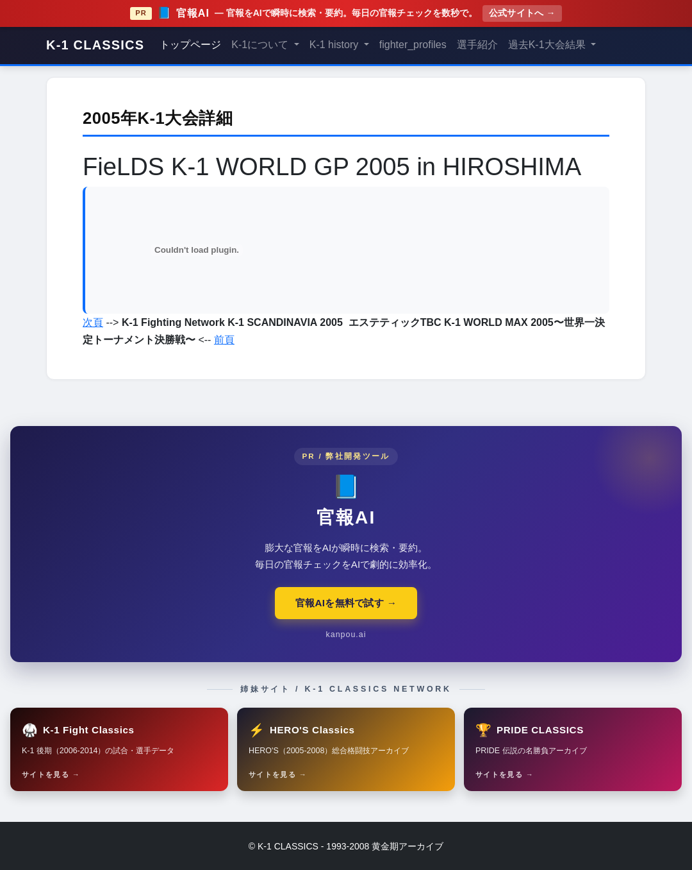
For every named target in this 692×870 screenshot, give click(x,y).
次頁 (93, 322)
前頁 (224, 339)
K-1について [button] (261, 44)
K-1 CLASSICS (95, 45)
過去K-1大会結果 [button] (548, 44)
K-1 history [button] (335, 44)
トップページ (190, 44)
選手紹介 (477, 44)
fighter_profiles (413, 44)
